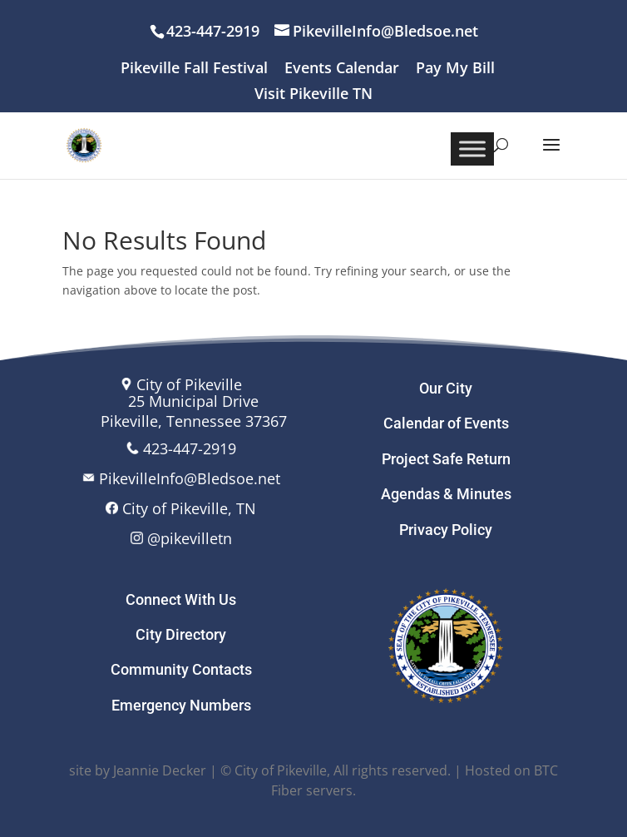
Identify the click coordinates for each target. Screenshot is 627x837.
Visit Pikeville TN (313, 94)
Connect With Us (181, 599)
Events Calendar (341, 68)
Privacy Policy (445, 529)
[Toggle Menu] (472, 148)
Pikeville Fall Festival (194, 68)
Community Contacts (181, 669)
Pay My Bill (455, 68)
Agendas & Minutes (446, 494)
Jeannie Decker (159, 770)
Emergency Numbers (181, 705)
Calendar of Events (446, 423)
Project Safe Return (446, 459)
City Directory (181, 634)
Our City (445, 388)
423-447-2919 (189, 448)
